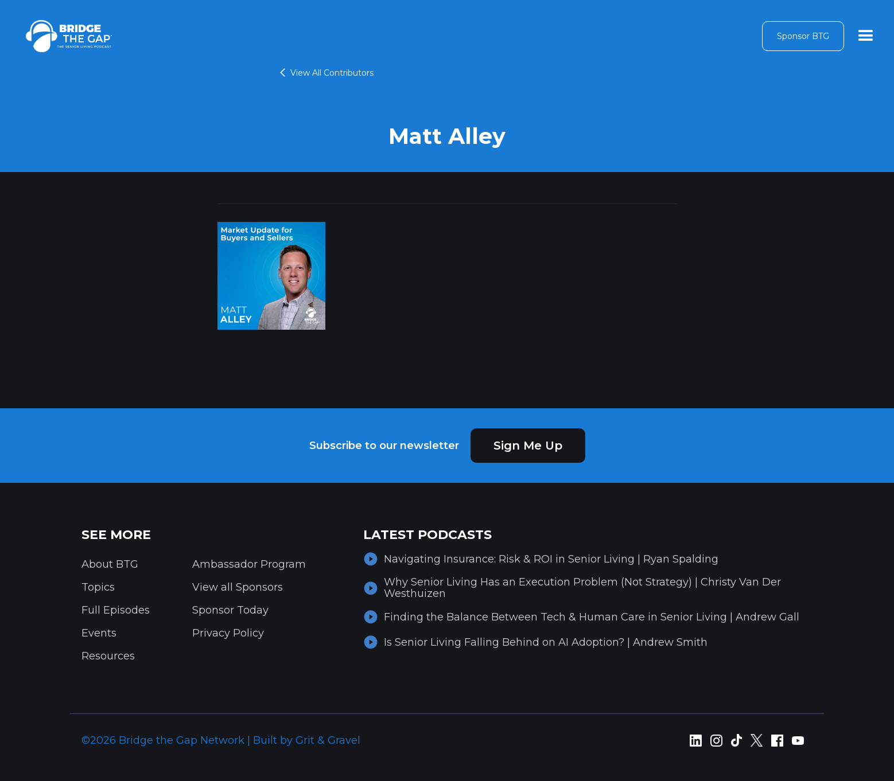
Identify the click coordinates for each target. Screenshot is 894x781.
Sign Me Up (527, 445)
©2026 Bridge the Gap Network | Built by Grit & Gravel (220, 740)
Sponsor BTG (803, 36)
